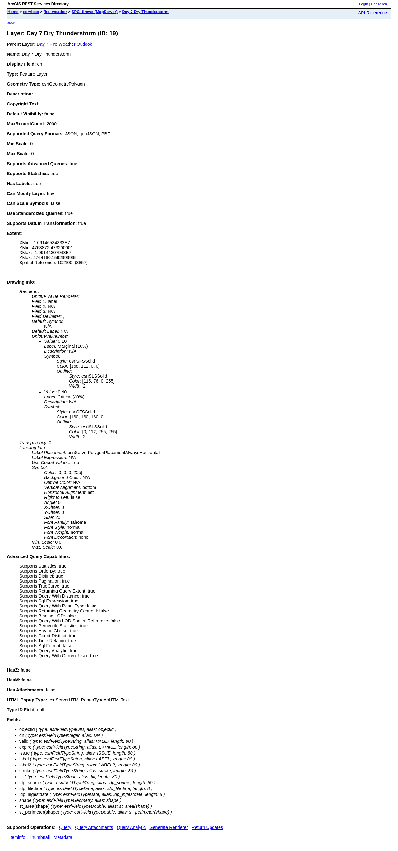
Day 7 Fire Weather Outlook (64, 44)
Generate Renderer (168, 827)
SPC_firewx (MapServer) (95, 11)
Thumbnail (39, 837)
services (31, 11)
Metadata (62, 837)
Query (65, 827)
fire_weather (55, 11)
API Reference (372, 12)
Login (363, 4)
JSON (11, 22)
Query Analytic (131, 827)
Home (13, 11)
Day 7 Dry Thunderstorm (145, 11)
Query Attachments (94, 827)
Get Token (379, 4)
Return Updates (207, 827)
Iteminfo (17, 837)
